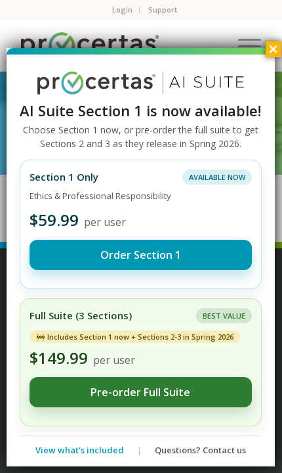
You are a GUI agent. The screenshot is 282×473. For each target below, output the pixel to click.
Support (162, 9)
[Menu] (243, 45)
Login (122, 9)
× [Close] (272, 49)
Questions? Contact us (200, 450)
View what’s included (79, 450)
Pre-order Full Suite (140, 392)
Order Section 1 (140, 255)
